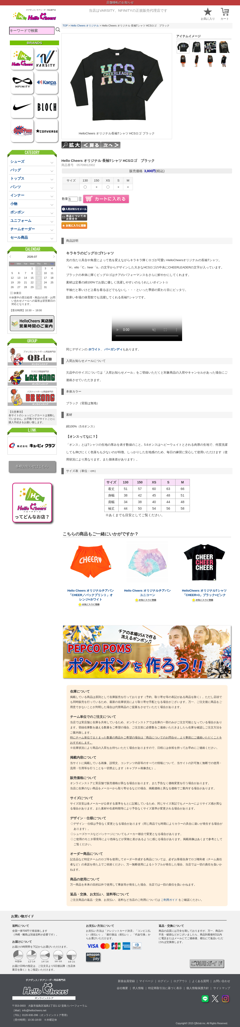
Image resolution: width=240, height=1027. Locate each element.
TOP (65, 25)
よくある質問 (200, 981)
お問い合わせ (221, 981)
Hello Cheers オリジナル (85, 25)
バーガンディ (113, 349)
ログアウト (180, 981)
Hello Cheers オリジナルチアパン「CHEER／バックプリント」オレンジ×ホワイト (90, 595)
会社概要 (122, 988)
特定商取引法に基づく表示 (165, 988)
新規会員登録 (126, 981)
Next (54, 256)
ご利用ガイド (169, 899)
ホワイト (94, 349)
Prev (10, 256)
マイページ (146, 981)
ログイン (163, 981)
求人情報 (138, 988)
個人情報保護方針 (197, 988)
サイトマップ (221, 988)
